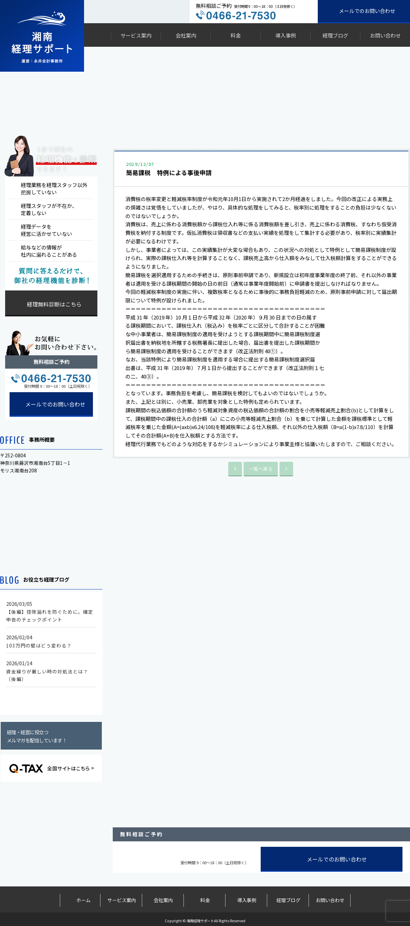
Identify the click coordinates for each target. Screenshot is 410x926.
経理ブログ (335, 35)
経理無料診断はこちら (54, 304)
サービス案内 (136, 35)
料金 (236, 35)
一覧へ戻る (260, 468)
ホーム (80, 898)
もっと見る (53, 697)
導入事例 (285, 35)
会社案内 (186, 35)
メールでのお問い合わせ (367, 10)
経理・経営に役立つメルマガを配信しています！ (37, 736)
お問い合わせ (385, 35)
